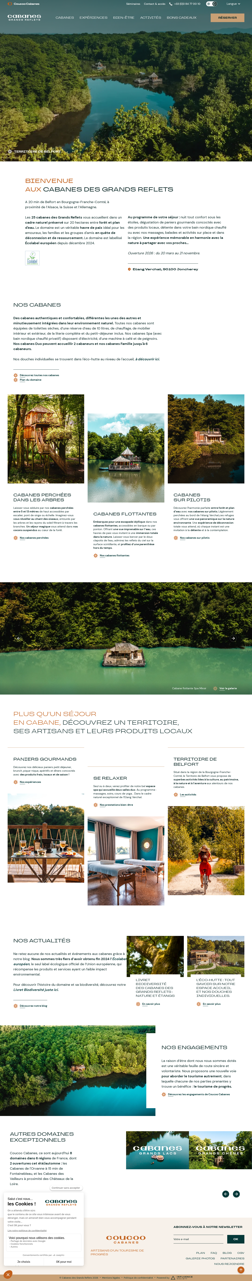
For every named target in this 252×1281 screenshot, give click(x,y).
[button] (233, 4)
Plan (200, 1253)
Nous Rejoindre (229, 1264)
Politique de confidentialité (138, 1277)
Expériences (93, 18)
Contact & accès (154, 4)
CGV (240, 1253)
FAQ (214, 1253)
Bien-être (123, 18)
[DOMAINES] (157, 1150)
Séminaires (133, 4)
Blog (227, 1253)
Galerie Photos (200, 1258)
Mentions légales (111, 1277)
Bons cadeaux (181, 18)
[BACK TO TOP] (241, 1270)
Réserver (227, 18)
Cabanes (65, 18)
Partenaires (232, 1258)
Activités (150, 18)
